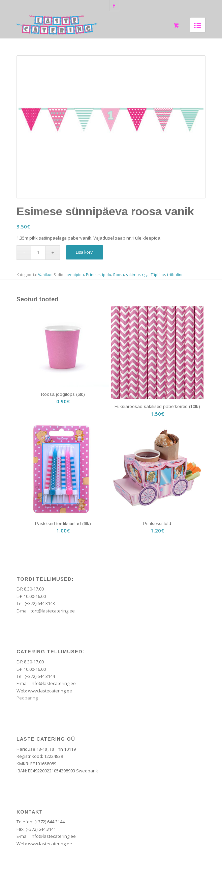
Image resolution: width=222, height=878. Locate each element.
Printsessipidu (98, 274)
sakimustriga (137, 274)
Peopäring (27, 698)
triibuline (175, 274)
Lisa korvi (85, 252)
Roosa (118, 274)
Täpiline (158, 274)
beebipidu (74, 274)
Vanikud (45, 274)
